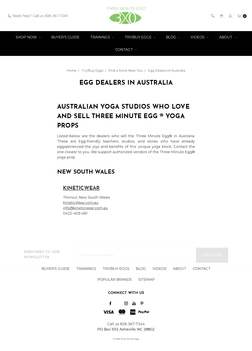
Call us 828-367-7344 (126, 324)
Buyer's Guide (65, 37)
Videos (199, 37)
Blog (173, 37)
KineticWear (81, 188)
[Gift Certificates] (221, 15)
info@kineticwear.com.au (85, 208)
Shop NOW (28, 37)
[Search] (212, 15)
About (227, 37)
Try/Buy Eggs (140, 37)
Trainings (102, 37)
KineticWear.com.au (80, 203)
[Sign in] (230, 15)
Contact (126, 49)
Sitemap (146, 282)
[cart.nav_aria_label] (241, 15)
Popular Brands (114, 282)
